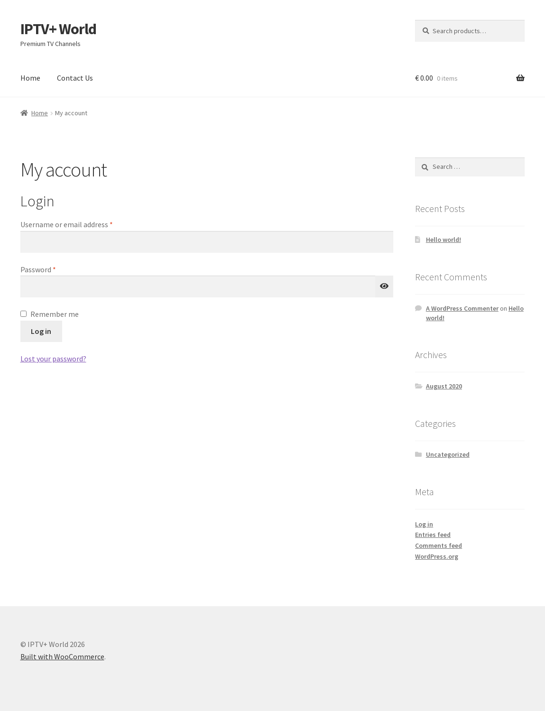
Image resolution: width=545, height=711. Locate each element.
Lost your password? (53, 358)
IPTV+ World (58, 28)
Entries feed (433, 534)
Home (30, 78)
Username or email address (80, 224)
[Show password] (384, 286)
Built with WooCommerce (62, 656)
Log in (41, 331)
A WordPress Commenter (462, 308)
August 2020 (444, 386)
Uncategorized (448, 454)
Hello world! (443, 239)
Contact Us (75, 78)
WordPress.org (436, 556)
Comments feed (438, 545)
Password (52, 269)
